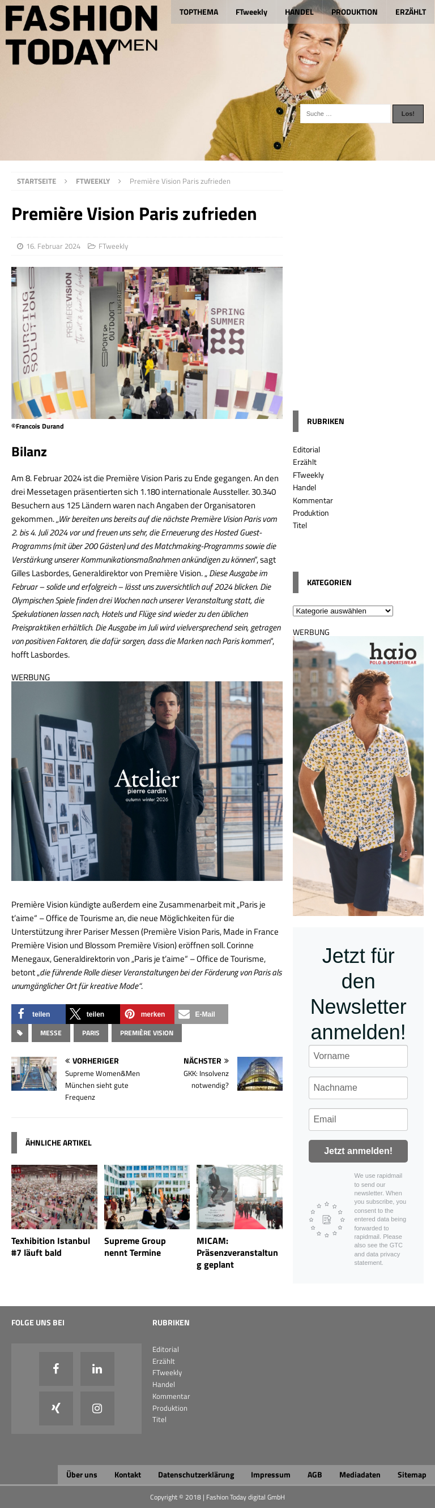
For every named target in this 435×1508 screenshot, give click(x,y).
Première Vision (146, 1032)
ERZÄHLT (410, 12)
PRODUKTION (354, 12)
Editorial (306, 449)
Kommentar (313, 500)
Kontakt (127, 1474)
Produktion (311, 512)
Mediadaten (360, 1474)
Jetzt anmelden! (358, 1151)
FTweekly (251, 12)
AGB (315, 1474)
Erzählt (305, 462)
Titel (300, 525)
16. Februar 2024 (53, 246)
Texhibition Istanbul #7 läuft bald (50, 1246)
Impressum (271, 1474)
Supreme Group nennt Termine (135, 1246)
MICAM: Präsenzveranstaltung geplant (237, 1252)
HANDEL (299, 12)
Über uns (81, 1474)
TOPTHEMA (199, 12)
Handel (304, 487)
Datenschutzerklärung (196, 1474)
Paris (91, 1032)
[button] (38, 1014)
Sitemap (412, 1474)
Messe (51, 1032)
